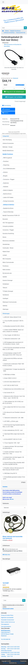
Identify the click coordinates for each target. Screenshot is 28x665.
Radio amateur (6, 269)
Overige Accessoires (8, 201)
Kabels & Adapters (8, 190)
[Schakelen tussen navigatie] (3, 2)
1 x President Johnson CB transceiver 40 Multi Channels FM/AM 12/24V (13, 468)
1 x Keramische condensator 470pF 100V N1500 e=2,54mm (13, 364)
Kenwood (15, 78)
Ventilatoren (6, 295)
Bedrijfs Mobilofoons (8, 150)
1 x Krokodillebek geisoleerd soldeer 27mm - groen (14, 477)
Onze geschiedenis (6, 626)
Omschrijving (6, 105)
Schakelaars (6, 284)
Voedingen (5, 298)
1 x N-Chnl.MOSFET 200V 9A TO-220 (12, 439)
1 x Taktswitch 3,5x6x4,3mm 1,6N (11, 338)
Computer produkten (8, 226)
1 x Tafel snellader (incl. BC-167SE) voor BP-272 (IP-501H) (13, 402)
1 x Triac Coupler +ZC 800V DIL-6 (11, 335)
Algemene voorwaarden (7, 617)
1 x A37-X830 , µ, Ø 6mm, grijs (10, 421)
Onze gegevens (5, 624)
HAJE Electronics (15, 661)
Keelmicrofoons (7, 194)
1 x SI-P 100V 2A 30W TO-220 (10, 385)
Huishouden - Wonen (8, 248)
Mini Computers (7, 258)
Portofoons (6, 266)
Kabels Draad (6, 251)
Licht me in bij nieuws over (12, 550)
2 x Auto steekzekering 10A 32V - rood (12, 430)
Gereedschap (6, 244)
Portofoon (6, 161)
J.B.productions (21, 663)
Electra (4, 237)
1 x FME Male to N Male (9, 374)
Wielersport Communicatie (10, 302)
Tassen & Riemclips (8, 212)
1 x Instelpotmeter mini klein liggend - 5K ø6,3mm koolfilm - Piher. (13, 458)
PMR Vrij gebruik (7, 157)
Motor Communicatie (8, 262)
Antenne (5, 172)
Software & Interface (9, 32)
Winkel (7, 31)
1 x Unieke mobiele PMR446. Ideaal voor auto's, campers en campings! (13, 330)
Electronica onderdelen (9, 240)
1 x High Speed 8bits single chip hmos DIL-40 (14, 434)
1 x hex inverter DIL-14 (8, 392)
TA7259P (6, 583)
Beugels (5, 176)
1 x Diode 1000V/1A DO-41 (10, 378)
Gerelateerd (6, 109)
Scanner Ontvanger (8, 280)
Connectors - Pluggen (8, 179)
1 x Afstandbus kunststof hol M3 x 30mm (13, 326)
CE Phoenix (6, 663)
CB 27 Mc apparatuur (8, 222)
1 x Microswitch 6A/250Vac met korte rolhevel (12, 359)
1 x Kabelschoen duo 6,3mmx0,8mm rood (13, 389)
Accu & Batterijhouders (9, 168)
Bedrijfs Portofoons (15, 31)
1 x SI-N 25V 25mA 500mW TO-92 (11, 381)
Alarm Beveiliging (7, 139)
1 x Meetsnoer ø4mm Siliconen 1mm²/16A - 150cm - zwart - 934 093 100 (14, 397)
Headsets (5, 186)
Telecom (5, 287)
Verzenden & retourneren (7, 620)
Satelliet (5, 277)
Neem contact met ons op (8, 622)
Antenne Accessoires (8, 143)
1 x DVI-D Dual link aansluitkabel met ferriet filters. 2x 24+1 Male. (14, 348)
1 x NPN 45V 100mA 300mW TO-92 (12, 317)
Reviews (5, 113)
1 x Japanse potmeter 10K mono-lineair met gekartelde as (13, 447)
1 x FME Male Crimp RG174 (10, 473)
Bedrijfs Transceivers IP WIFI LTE (11, 215)
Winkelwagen (6, 313)
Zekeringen (5, 309)
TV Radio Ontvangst (8, 291)
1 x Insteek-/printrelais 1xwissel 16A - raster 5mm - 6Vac (12, 452)
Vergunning (6, 165)
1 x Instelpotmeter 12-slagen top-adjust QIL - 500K (14, 370)
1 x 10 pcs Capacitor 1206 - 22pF (11, 443)
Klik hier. (12, 499)
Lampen (5, 255)
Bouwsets (5, 219)
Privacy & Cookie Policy (7, 615)
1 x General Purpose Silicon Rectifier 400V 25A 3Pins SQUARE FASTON (13, 463)
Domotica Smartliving (8, 233)
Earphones (6, 183)
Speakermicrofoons (8, 208)
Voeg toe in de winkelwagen (14, 92)
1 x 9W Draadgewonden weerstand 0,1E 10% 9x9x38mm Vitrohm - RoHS (13, 343)
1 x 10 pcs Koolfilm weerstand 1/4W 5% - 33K (13, 321)
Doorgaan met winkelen (14, 97)
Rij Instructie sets (7, 273)
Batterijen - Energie (7, 147)
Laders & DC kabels (8, 197)
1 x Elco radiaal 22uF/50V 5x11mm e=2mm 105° (14, 407)
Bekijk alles (6, 554)
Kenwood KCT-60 (20, 32)
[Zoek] (12, 27)
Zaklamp (5, 305)
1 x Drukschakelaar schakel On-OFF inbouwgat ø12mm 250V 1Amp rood (12, 354)
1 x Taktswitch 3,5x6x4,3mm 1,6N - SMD (13, 417)
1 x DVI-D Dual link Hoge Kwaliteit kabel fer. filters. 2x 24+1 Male (14, 425)
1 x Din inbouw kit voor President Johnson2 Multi (14, 413)
